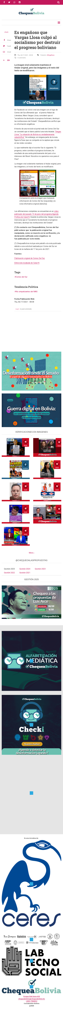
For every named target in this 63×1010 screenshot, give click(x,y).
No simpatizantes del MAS (26, 291)
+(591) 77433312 (31, 1001)
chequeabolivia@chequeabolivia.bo (31, 999)
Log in (17, 309)
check (6, 32)
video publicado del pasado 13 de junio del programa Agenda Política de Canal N (36, 214)
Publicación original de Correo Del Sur (29, 258)
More (31, 553)
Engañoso (51, 55)
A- (4, 60)
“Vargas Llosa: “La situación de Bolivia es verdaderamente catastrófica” (37, 134)
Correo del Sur (21, 277)
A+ (8, 60)
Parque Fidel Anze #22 (31, 996)
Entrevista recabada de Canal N (26, 263)
